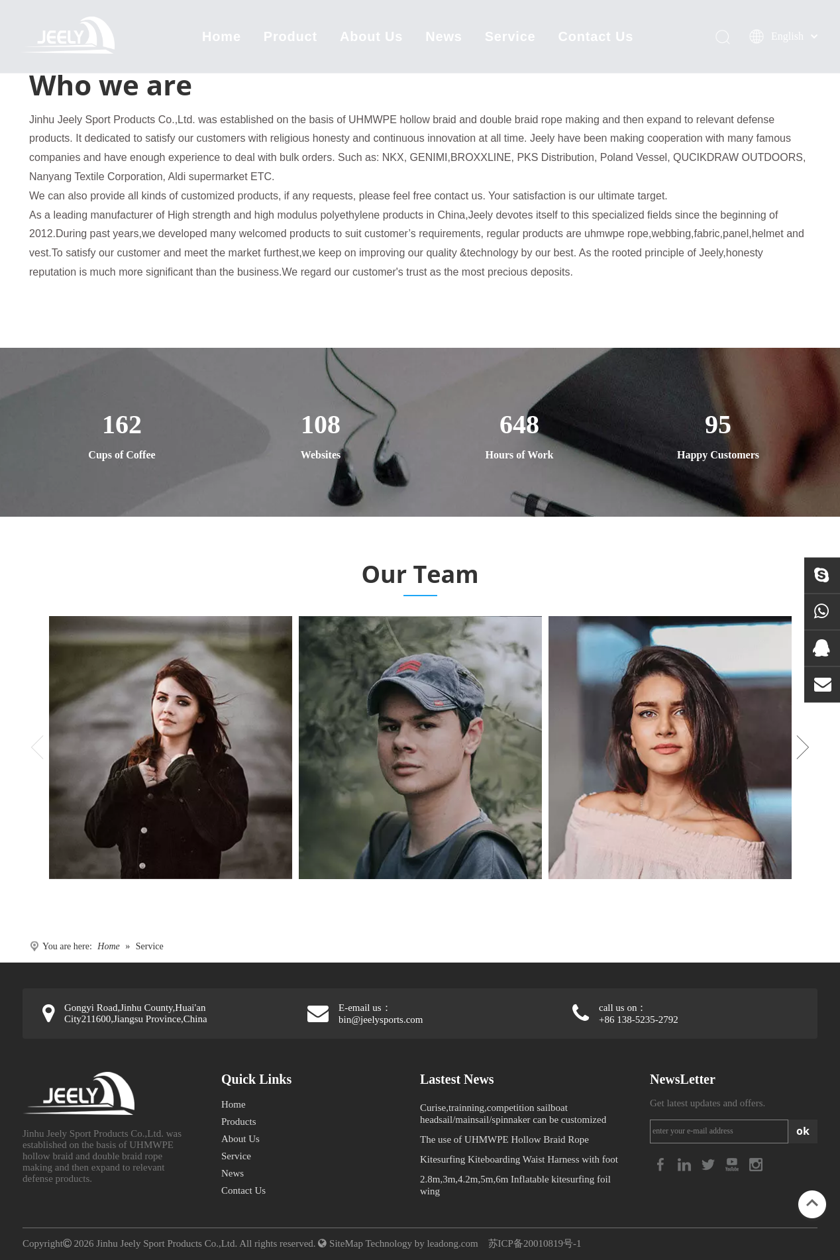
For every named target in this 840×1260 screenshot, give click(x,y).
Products (238, 1121)
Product (290, 36)
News (443, 36)
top (812, 1203)
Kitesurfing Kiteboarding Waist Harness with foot (519, 1159)
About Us (371, 36)
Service (510, 36)
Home (221, 36)
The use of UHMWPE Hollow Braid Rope (504, 1139)
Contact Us (596, 36)
